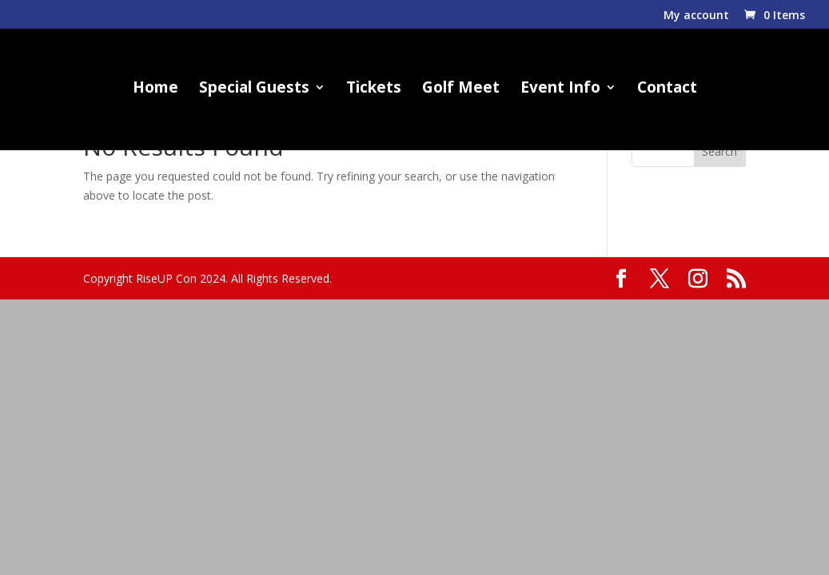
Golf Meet (461, 89)
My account (696, 16)
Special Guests (254, 89)
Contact (667, 89)
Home (155, 89)
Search (719, 151)
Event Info (560, 89)
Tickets (373, 89)
